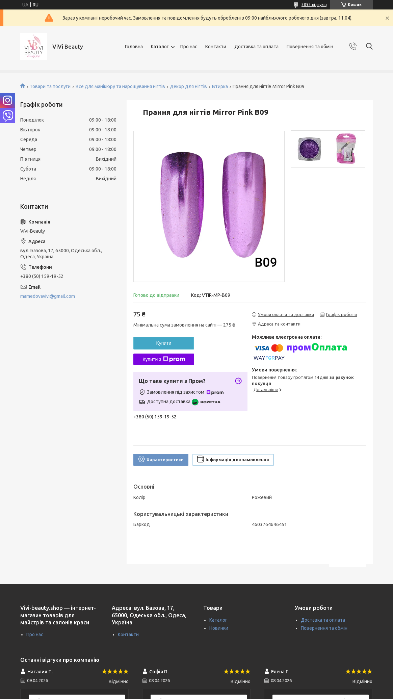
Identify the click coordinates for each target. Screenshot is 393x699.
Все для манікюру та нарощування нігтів (120, 86)
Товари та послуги (50, 86)
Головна (134, 46)
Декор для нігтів (188, 86)
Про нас (188, 46)
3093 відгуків (314, 4)
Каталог (160, 46)
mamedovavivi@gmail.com (47, 296)
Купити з (163, 359)
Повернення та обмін (310, 46)
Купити (164, 343)
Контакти (215, 46)
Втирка (220, 86)
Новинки (218, 628)
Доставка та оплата (256, 46)
